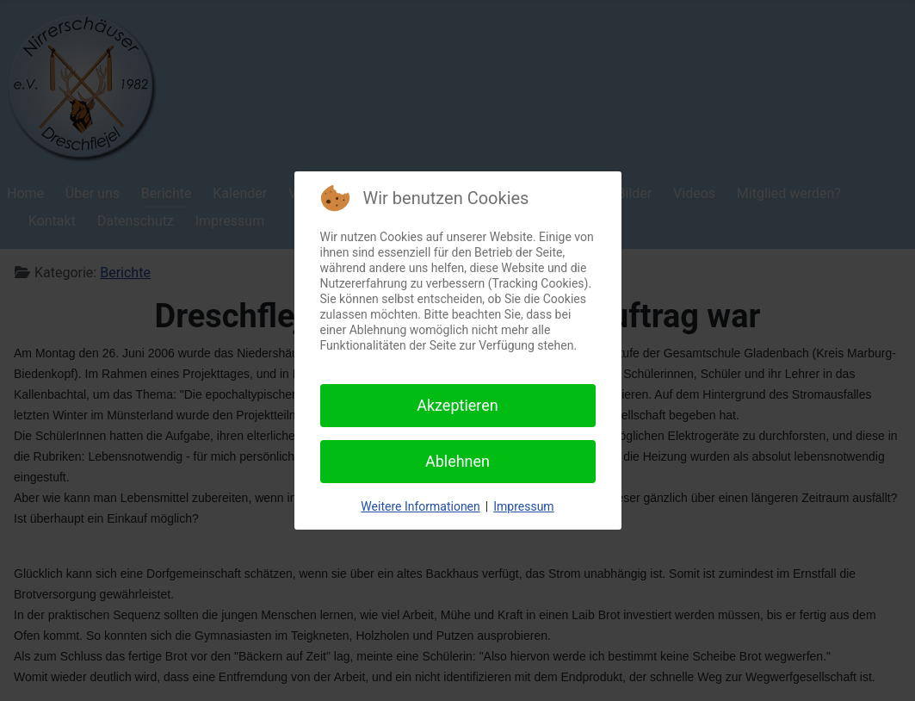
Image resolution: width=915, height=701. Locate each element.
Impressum (523, 506)
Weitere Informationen (420, 506)
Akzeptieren (457, 405)
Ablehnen (457, 461)
